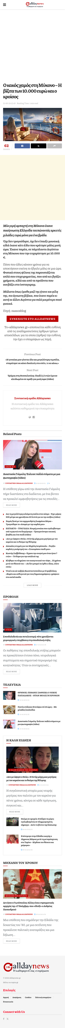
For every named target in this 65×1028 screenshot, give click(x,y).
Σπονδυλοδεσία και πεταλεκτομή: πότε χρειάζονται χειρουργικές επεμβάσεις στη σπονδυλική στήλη (28, 638)
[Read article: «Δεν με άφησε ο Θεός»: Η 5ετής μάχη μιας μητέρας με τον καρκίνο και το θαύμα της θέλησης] (32, 760)
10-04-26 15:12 (43, 785)
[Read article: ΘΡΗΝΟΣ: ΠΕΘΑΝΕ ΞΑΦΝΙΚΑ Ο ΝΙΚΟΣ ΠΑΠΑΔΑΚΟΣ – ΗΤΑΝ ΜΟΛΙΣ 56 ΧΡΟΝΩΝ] (9, 695)
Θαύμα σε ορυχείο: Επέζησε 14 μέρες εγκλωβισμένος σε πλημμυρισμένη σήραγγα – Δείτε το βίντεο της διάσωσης (39, 821)
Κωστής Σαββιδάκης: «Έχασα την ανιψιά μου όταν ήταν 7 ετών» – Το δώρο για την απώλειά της (31, 555)
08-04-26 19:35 (26, 850)
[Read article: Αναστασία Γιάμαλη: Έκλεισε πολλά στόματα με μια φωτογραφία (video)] (32, 454)
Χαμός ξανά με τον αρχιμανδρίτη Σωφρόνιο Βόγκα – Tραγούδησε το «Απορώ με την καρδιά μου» (29, 522)
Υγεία (8, 629)
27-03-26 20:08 (40, 645)
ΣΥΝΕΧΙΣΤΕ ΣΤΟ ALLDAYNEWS (32, 319)
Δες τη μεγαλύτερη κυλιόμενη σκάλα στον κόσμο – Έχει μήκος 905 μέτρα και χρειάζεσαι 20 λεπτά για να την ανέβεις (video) (33, 515)
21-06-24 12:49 (9, 103)
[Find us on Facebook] (3, 1018)
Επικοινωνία (8, 1001)
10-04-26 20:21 (40, 483)
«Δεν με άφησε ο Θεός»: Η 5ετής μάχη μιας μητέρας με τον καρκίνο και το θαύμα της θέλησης (32, 540)
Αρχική (6, 997)
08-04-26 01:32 (40, 914)
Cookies (28, 997)
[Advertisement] (32, 44)
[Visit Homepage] (35, 5)
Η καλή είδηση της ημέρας (23, 770)
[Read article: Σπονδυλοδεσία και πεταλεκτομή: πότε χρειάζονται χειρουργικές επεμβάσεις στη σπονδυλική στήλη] (32, 617)
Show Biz (10, 466)
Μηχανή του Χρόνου (16, 896)
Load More (32, 585)
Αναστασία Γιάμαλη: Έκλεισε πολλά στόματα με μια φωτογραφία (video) (31, 475)
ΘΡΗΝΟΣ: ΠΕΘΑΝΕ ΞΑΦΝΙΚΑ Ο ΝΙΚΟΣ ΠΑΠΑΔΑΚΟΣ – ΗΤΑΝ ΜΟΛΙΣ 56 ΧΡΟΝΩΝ (38, 694)
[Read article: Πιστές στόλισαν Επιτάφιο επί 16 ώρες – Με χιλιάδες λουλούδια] (9, 709)
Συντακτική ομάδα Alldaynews (32, 398)
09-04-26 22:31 (26, 829)
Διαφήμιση (16, 997)
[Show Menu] (4, 4)
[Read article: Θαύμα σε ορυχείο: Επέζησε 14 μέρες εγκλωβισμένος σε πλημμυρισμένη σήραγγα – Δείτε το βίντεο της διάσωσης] (12, 821)
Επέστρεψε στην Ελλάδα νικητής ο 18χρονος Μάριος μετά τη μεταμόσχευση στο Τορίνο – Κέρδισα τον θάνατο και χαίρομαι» (39, 840)
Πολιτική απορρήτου (43, 997)
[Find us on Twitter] (7, 1018)
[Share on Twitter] (38, 145)
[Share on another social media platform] (54, 145)
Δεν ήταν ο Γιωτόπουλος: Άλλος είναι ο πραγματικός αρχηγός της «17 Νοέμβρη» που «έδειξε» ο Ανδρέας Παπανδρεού (28, 906)
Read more (13, 505)
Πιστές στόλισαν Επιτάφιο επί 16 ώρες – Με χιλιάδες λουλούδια (37, 708)
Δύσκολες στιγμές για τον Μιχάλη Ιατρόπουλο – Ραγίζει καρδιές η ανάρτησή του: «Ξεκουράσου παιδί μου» (30, 547)
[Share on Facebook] (22, 145)
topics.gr (14, 982)
